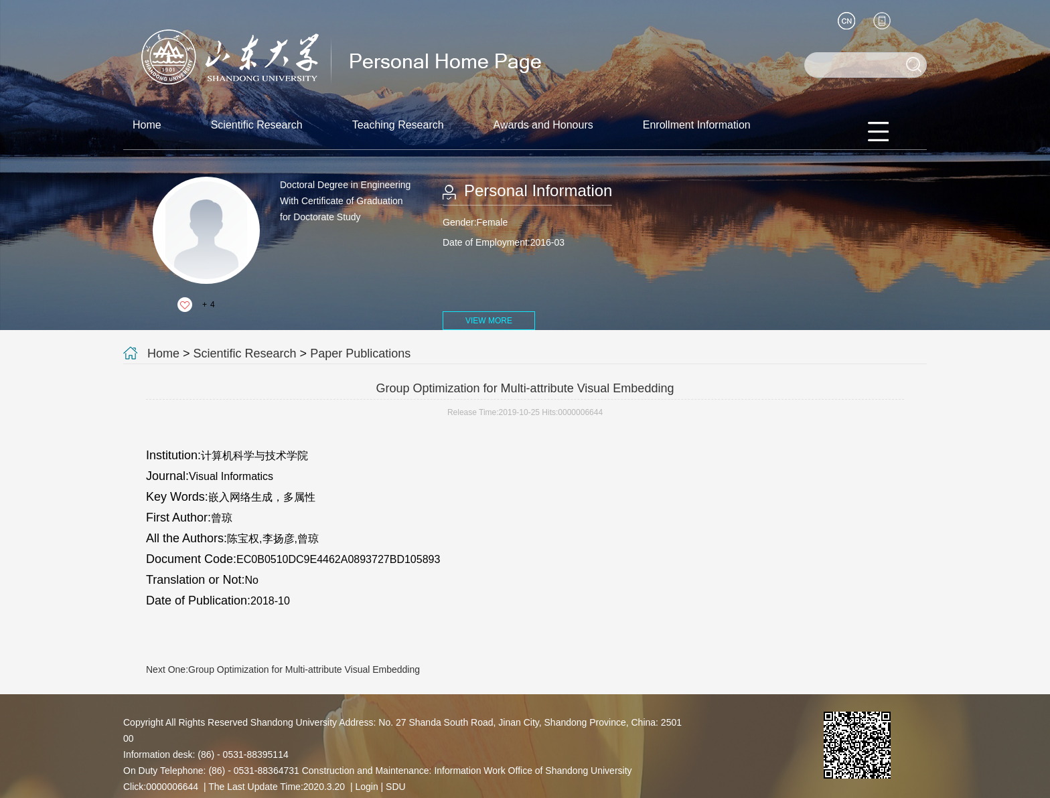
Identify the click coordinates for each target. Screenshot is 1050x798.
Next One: (283, 669)
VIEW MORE (488, 320)
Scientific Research (257, 125)
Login (366, 786)
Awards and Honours (543, 125)
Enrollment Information (697, 125)
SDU (396, 786)
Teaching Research (398, 125)
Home (147, 125)
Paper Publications (360, 353)
